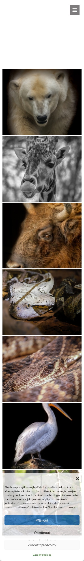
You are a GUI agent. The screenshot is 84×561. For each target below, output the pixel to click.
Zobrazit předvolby (42, 545)
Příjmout (42, 520)
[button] (77, 478)
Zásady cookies (42, 554)
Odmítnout (42, 533)
